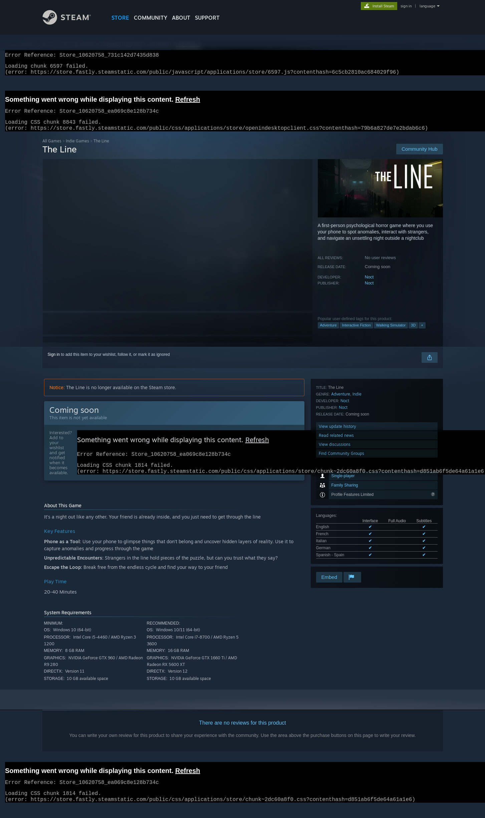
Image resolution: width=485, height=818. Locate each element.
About (181, 17)
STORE (120, 17)
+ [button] (422, 333)
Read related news (336, 543)
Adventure (328, 333)
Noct (369, 284)
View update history (337, 534)
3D (413, 333)
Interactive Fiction (356, 333)
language (427, 6)
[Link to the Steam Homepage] (71, 23)
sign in (406, 6)
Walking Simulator (391, 333)
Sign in (54, 362)
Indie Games (77, 148)
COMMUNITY (150, 17)
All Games (51, 148)
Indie (356, 502)
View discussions (334, 552)
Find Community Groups (341, 561)
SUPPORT (207, 17)
